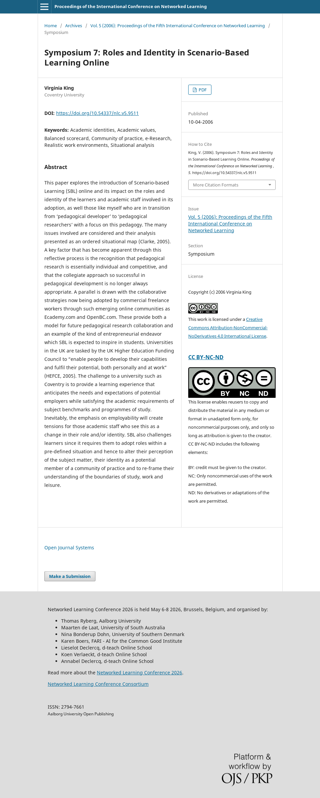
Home (50, 26)
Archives (73, 26)
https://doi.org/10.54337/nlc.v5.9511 (97, 113)
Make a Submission (70, 576)
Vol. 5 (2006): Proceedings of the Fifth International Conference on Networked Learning (177, 26)
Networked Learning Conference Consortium (98, 684)
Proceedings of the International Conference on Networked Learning (130, 6)
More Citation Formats (215, 185)
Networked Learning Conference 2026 (139, 672)
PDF (202, 90)
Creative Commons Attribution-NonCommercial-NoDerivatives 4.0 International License (228, 327)
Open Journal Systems (69, 547)
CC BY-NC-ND (206, 357)
